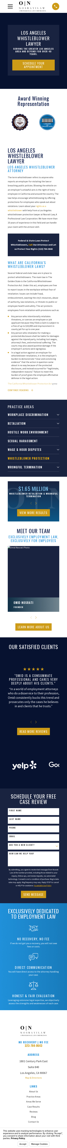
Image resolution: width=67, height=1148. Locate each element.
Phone (12, 828)
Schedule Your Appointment (33, 65)
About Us (33, 1091)
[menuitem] (32, 415)
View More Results (33, 513)
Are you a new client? (22, 845)
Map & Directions (33, 1078)
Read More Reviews (34, 732)
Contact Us (33, 1122)
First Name (15, 811)
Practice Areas (33, 1097)
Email (12, 836)
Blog (33, 1117)
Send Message (33, 895)
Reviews (34, 1112)
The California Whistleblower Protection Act (30, 383)
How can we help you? (21, 854)
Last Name (15, 819)
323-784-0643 (33, 1046)
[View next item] (36, 503)
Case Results (33, 1107)
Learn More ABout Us (33, 627)
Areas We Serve (33, 1102)
